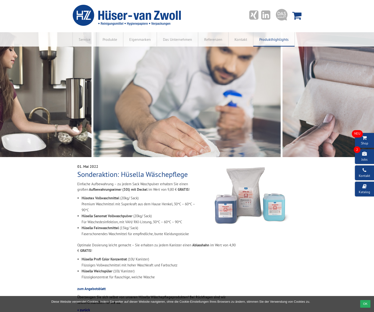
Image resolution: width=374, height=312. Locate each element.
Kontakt (240, 39)
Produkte (110, 39)
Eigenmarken (140, 39)
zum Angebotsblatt (91, 288)
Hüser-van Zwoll (128, 15)
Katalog (364, 189)
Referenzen (213, 39)
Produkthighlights (274, 39)
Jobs (361, 155)
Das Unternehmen (177, 39)
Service (84, 39)
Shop (361, 139)
